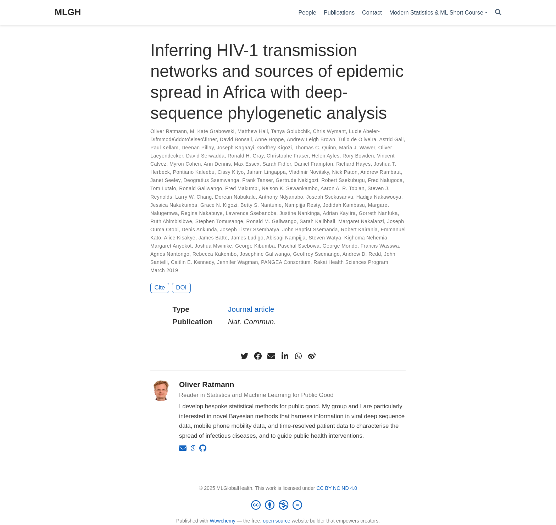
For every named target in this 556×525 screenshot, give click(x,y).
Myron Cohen (185, 164)
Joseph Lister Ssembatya (249, 229)
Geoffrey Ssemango (316, 254)
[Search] (498, 13)
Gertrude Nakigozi (297, 180)
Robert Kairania (359, 229)
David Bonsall (236, 139)
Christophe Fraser (287, 156)
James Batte (213, 238)
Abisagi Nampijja (286, 238)
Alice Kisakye (179, 238)
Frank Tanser (257, 180)
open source (276, 521)
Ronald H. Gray (245, 156)
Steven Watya (324, 238)
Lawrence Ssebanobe (251, 213)
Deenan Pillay (198, 147)
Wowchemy (222, 521)
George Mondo (340, 246)
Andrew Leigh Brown (311, 139)
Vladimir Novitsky (309, 172)
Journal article (251, 309)
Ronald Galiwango (200, 188)
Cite (160, 287)
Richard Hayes (353, 164)
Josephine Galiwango (265, 254)
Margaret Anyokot (170, 246)
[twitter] (244, 356)
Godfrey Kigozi (274, 147)
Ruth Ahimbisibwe (171, 221)
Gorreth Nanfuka (378, 213)
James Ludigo (247, 238)
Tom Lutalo (163, 188)
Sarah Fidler (277, 164)
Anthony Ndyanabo (280, 197)
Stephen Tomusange (219, 221)
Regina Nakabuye (202, 213)
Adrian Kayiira (339, 213)
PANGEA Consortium (285, 262)
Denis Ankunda (199, 229)
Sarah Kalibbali (317, 221)
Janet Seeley (165, 180)
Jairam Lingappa (266, 172)
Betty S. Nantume (261, 205)
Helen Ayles (325, 156)
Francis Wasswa (380, 246)
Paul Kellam (164, 147)
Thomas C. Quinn (315, 147)
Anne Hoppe (269, 139)
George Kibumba (255, 246)
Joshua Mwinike (213, 246)
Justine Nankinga (299, 213)
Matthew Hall (253, 131)
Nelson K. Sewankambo (290, 188)
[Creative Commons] (278, 504)
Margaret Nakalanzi (361, 221)
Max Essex (247, 164)
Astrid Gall (391, 139)
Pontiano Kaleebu (194, 172)
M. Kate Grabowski (212, 131)
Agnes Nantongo (169, 254)
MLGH (68, 12)
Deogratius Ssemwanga (211, 180)
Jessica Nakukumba (173, 205)
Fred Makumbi (242, 188)
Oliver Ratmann (168, 131)
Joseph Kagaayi (235, 147)
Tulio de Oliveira (357, 139)
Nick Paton (345, 172)
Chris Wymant (329, 131)
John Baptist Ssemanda (310, 229)
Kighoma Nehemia (365, 238)
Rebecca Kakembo (215, 254)
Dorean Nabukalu (235, 197)
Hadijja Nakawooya (378, 197)
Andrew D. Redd (362, 254)
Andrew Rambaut (380, 172)
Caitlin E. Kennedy (192, 262)
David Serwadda (205, 156)
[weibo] (311, 356)
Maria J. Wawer (357, 147)
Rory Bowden (358, 156)
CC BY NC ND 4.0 (336, 488)
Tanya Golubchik (290, 131)
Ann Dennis (217, 164)
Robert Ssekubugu (343, 180)
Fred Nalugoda (385, 180)
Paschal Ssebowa (299, 246)
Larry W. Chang (193, 197)
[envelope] (271, 356)
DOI (181, 287)
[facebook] (257, 356)
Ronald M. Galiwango (271, 221)
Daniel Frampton (313, 164)
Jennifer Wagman (237, 262)
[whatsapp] (298, 356)
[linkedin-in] (284, 356)
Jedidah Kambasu (344, 205)
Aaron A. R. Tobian (343, 188)
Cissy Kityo (231, 172)
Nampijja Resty (302, 205)
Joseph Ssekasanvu (329, 197)
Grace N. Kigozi (218, 205)
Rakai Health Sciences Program (350, 262)
